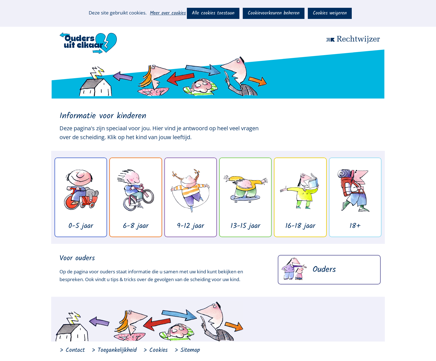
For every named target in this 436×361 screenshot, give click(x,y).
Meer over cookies (168, 13)
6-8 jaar (135, 226)
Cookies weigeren (330, 13)
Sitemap (190, 350)
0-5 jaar (80, 226)
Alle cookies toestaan (213, 13)
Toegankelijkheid (117, 350)
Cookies (158, 350)
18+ (355, 226)
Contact (75, 350)
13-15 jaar (245, 226)
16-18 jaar (300, 226)
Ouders (324, 269)
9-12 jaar (190, 226)
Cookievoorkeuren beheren (273, 13)
